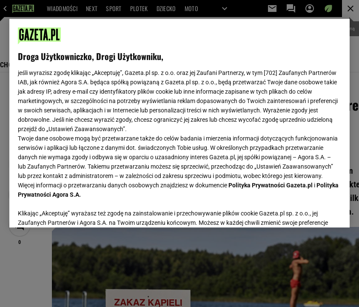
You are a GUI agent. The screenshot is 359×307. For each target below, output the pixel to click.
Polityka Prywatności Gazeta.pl (270, 185)
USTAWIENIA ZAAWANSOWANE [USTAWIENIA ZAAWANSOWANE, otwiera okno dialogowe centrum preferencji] (73, 210)
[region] (179, 123)
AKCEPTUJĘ (312, 210)
